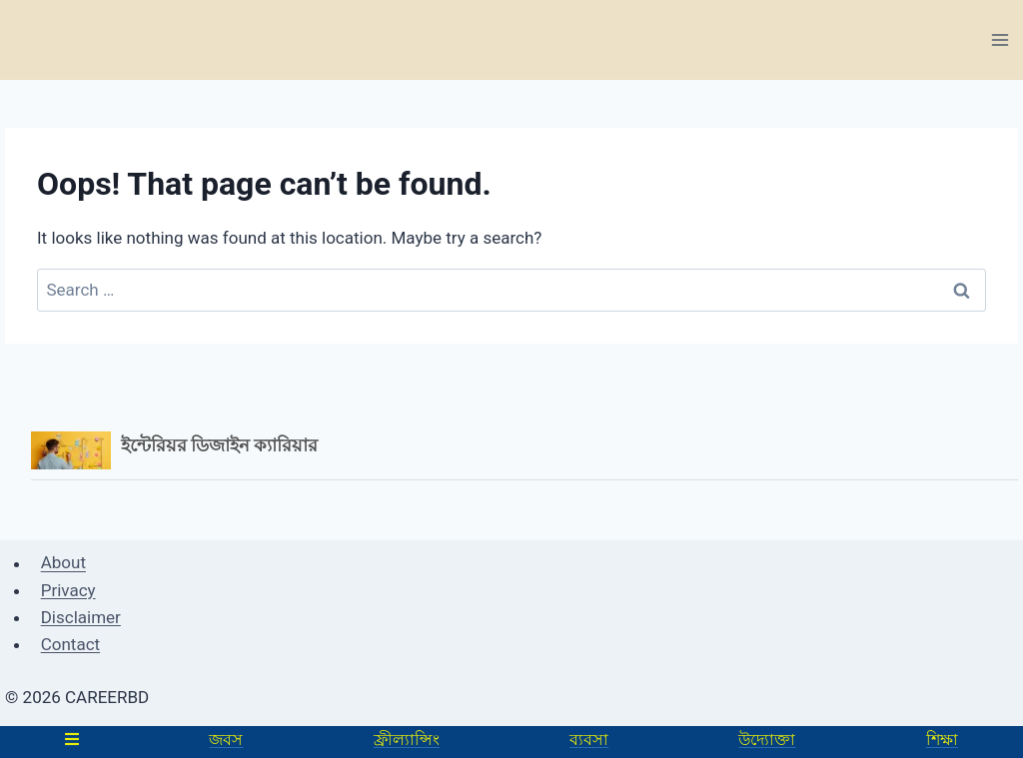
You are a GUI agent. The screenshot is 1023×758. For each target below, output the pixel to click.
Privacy (68, 590)
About (63, 563)
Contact (70, 644)
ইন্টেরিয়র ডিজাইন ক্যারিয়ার (220, 444)
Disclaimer (81, 617)
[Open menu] (999, 39)
